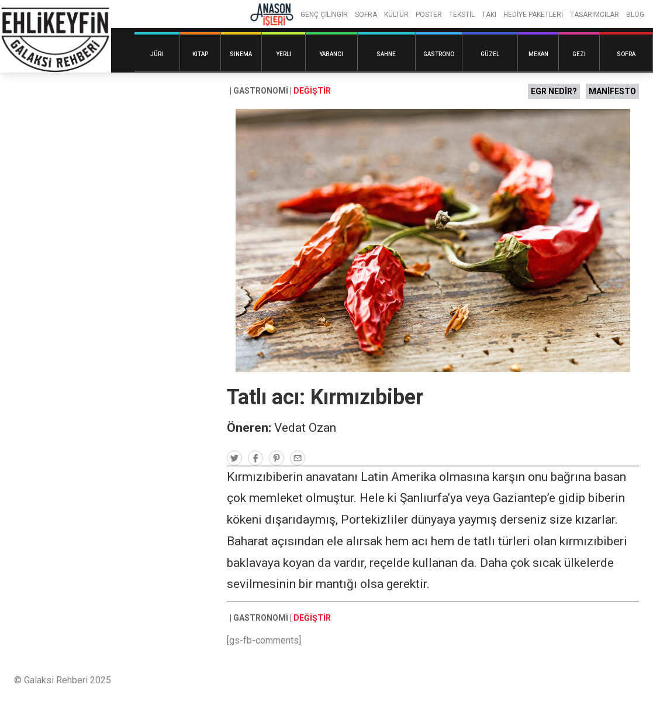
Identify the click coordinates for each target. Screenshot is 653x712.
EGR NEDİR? (554, 91)
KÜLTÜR (396, 15)
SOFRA (366, 15)
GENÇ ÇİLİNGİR (324, 15)
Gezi (579, 54)
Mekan (538, 54)
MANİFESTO (612, 91)
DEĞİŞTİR (312, 90)
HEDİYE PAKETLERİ (533, 15)
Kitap (200, 54)
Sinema (241, 54)
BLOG (635, 15)
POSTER (429, 15)
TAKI (489, 15)
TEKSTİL (462, 15)
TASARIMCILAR (594, 15)
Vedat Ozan (305, 428)
